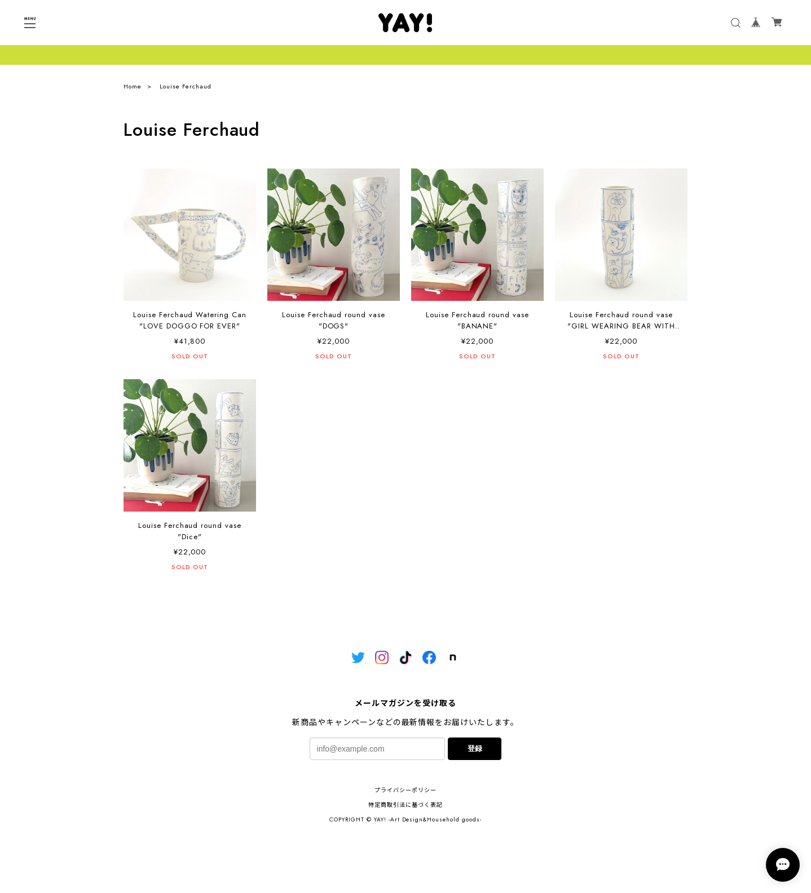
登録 (475, 748)
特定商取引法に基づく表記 (405, 805)
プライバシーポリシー (405, 790)
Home (133, 86)
